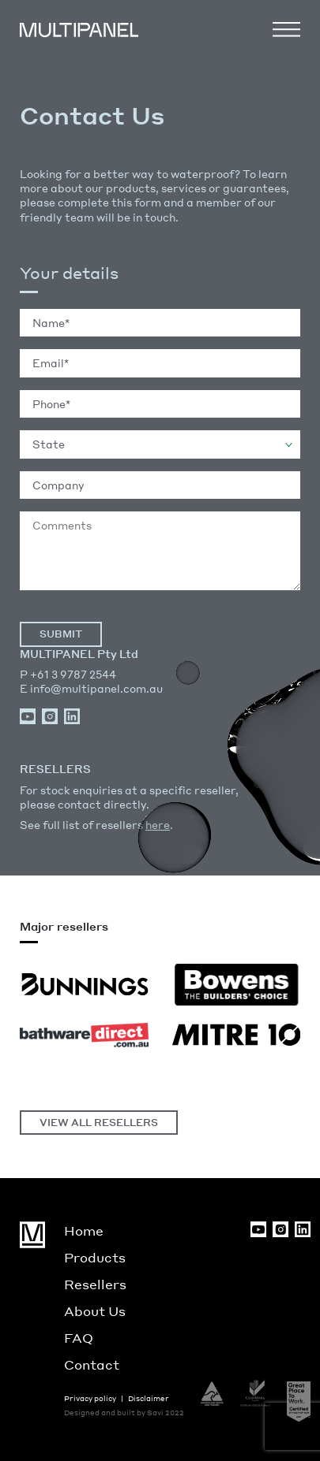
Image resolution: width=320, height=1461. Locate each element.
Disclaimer (148, 1398)
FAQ (78, 1337)
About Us (95, 1311)
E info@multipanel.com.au (91, 688)
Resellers (95, 1284)
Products (95, 1257)
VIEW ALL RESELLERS (99, 1122)
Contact (91, 1364)
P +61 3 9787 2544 (68, 674)
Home (84, 1230)
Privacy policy (90, 1398)
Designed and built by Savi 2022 (124, 1412)
